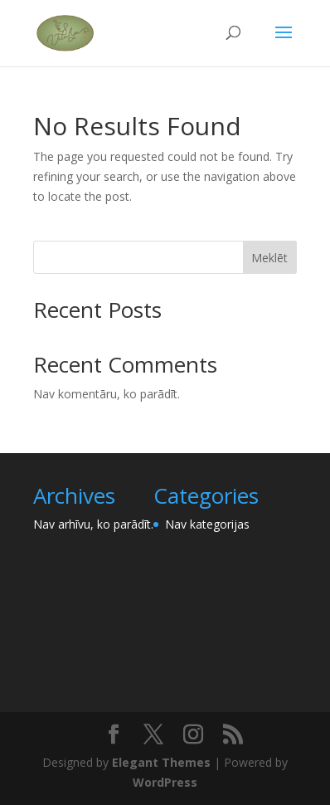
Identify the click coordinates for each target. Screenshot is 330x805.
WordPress (165, 782)
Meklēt (269, 258)
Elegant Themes (161, 762)
